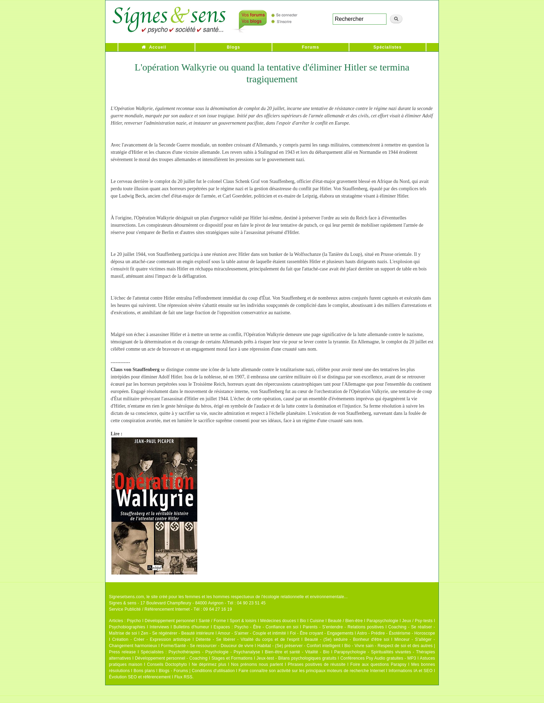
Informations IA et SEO (411, 670)
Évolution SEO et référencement (140, 677)
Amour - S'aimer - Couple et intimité (252, 633)
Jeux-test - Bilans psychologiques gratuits (296, 658)
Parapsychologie (382, 620)
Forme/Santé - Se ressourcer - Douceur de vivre (207, 645)
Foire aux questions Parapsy (378, 664)
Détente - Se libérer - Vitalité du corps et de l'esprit (247, 639)
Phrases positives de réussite (317, 664)
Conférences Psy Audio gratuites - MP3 (378, 658)
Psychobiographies (127, 627)
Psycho (134, 620)
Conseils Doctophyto (167, 664)
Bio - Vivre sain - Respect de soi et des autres (388, 645)
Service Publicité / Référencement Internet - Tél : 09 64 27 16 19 (170, 609)
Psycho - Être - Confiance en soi (267, 627)
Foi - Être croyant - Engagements (321, 633)
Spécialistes (387, 47)
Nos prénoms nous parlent (257, 664)
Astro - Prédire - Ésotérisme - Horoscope (396, 633)
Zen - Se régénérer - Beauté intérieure (177, 633)
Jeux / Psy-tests (417, 620)
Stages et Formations (232, 658)
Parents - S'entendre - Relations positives (343, 627)
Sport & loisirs (243, 620)
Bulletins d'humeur (191, 627)
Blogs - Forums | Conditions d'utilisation (197, 670)
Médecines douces (278, 620)
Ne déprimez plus (209, 664)
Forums (310, 47)
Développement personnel (170, 620)
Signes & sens (122, 603)
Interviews (159, 627)
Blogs (233, 47)
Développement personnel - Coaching (171, 658)
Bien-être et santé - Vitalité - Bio (297, 652)
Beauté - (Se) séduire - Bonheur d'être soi (347, 639)
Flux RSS (183, 677)
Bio (303, 620)
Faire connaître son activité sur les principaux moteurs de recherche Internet (311, 670)
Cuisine (317, 620)
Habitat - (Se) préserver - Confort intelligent (299, 645)
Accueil (158, 47)
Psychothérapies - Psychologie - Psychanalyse (214, 652)
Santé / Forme (212, 620)
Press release (122, 652)
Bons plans (144, 670)
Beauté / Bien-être (345, 620)
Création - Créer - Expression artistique (151, 639)
